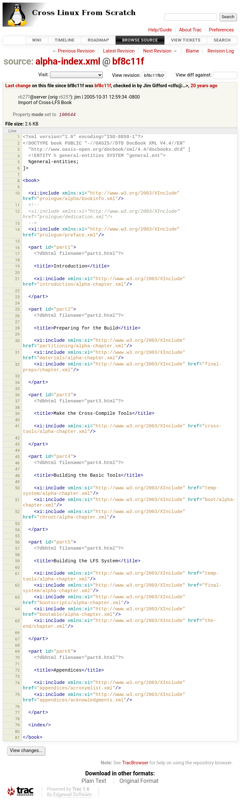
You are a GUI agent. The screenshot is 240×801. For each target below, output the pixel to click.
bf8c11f (128, 61)
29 (17, 334)
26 (17, 316)
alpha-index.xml (67, 61)
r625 (63, 97)
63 (17, 597)
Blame (192, 51)
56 (17, 542)
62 (17, 585)
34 (17, 383)
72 (17, 670)
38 (17, 408)
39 (17, 414)
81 (17, 738)
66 (17, 633)
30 (17, 341)
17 (17, 254)
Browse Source (140, 40)
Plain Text (93, 781)
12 (17, 211)
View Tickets (185, 40)
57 (17, 549)
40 (17, 420)
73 (17, 677)
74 (17, 683)
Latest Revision (119, 51)
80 (17, 732)
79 (17, 725)
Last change (18, 86)
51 (17, 500)
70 (17, 658)
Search (222, 40)
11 (17, 205)
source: (19, 61)
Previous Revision (76, 51)
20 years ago (203, 86)
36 (17, 395)
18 (17, 260)
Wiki (37, 40)
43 (17, 444)
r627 (23, 97)
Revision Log (221, 51)
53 (17, 524)
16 (17, 248)
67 (17, 639)
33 (17, 376)
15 (17, 241)
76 (17, 707)
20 (17, 273)
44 (17, 450)
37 (17, 401)
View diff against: (206, 75)
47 (17, 469)
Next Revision (157, 51)
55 (17, 536)
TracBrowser (135, 763)
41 (17, 426)
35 (17, 389)
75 (17, 695)
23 (17, 297)
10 (17, 193)
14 (17, 230)
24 (17, 303)
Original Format (139, 781)
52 (17, 512)
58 (17, 555)
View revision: (126, 75)
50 (17, 488)
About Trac (190, 30)
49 (17, 482)
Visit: (43, 75)
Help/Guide (160, 30)
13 (17, 223)
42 (17, 438)
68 (17, 645)
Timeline (65, 40)
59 (17, 561)
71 (17, 664)
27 (17, 322)
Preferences (221, 30)
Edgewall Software (72, 795)
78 (17, 719)
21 (17, 279)
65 (17, 621)
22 (17, 291)
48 (17, 476)
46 (17, 463)
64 (17, 609)
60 (17, 568)
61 (17, 574)
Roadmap (98, 40)
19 (17, 266)
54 (17, 530)
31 (17, 353)
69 (17, 652)
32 (17, 365)
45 (17, 457)
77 (17, 713)
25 (17, 309)
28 (17, 328)
